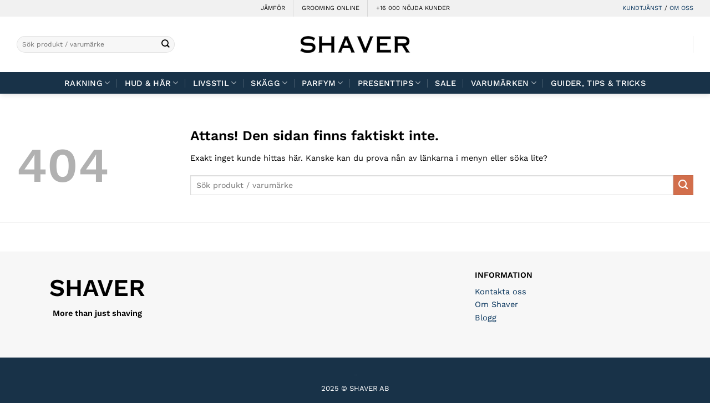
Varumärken (503, 83)
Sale (445, 83)
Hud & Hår (152, 83)
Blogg (485, 318)
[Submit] (165, 44)
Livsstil (215, 83)
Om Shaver (496, 304)
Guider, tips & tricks (598, 83)
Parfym (322, 83)
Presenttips (389, 83)
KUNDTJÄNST (642, 8)
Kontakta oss (500, 292)
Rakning (87, 83)
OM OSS (681, 8)
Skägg (269, 83)
